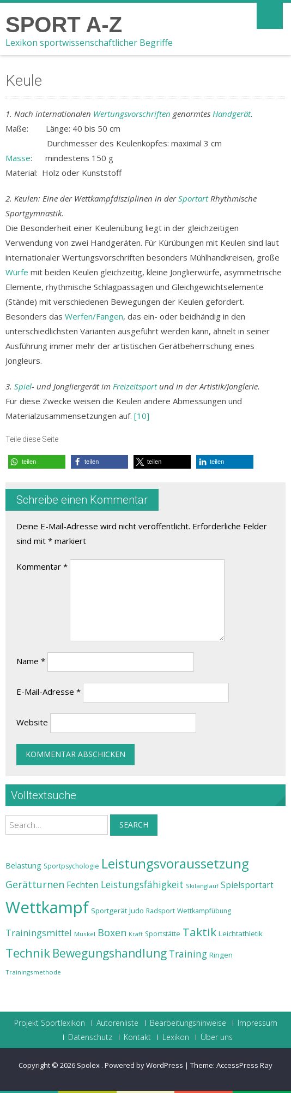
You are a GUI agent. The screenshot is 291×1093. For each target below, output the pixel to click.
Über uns (217, 1037)
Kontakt (137, 1037)
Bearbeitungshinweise (188, 1023)
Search (133, 824)
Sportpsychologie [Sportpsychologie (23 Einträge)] (71, 866)
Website (32, 722)
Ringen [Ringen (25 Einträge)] (221, 955)
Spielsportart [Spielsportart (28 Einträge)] (247, 885)
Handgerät (232, 113)
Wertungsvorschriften (132, 113)
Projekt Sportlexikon (49, 1023)
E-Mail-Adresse (48, 691)
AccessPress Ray (244, 1065)
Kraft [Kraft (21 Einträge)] (136, 934)
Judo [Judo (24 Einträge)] (136, 910)
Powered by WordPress (144, 1065)
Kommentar (42, 566)
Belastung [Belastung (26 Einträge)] (23, 865)
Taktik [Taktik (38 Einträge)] (199, 932)
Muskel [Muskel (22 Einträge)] (84, 934)
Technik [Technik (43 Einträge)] (27, 952)
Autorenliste (117, 1023)
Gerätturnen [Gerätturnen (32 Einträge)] (34, 884)
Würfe (16, 272)
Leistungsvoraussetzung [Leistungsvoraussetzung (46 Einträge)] (175, 863)
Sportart (193, 198)
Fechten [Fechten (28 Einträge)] (82, 885)
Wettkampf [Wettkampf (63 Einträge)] (47, 907)
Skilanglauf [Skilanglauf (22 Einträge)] (202, 886)
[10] (141, 415)
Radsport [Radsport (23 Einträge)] (160, 910)
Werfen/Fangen (94, 316)
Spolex (89, 1065)
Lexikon (175, 1037)
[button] (36, 462)
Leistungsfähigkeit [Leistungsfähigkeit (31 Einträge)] (142, 884)
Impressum (257, 1023)
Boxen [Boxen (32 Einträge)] (112, 932)
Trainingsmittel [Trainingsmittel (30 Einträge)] (38, 932)
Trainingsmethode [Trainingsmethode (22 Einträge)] (33, 972)
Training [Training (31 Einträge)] (188, 953)
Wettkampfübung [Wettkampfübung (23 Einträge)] (204, 910)
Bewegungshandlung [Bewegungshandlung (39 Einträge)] (109, 953)
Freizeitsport (135, 386)
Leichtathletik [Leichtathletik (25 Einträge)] (241, 933)
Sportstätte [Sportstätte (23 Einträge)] (162, 933)
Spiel (23, 386)
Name (30, 660)
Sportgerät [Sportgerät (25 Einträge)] (109, 910)
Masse (18, 157)
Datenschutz (90, 1037)
